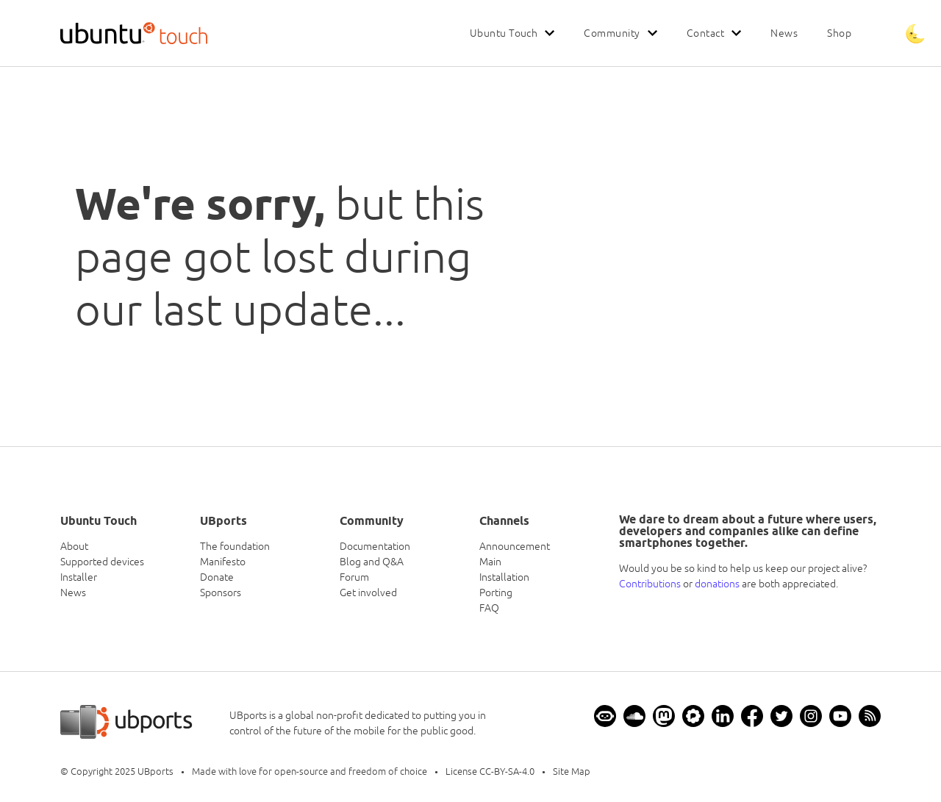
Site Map (571, 771)
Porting (495, 592)
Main (490, 562)
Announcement (514, 546)
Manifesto (223, 562)
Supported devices (102, 562)
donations (717, 584)
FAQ (489, 608)
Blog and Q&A (372, 562)
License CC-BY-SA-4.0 (490, 771)
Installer (78, 577)
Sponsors (220, 592)
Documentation (375, 546)
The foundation (235, 546)
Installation (504, 577)
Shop (839, 33)
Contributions (650, 584)
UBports (155, 771)
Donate (217, 577)
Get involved (368, 592)
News (784, 33)
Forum (354, 577)
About (74, 546)
